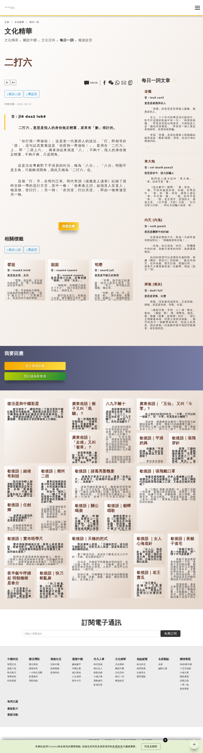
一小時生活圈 (35, 672)
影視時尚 (54, 672)
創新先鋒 (98, 672)
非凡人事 (99, 659)
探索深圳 (33, 668)
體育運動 (141, 676)
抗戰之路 (184, 681)
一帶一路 (184, 685)
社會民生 (141, 672)
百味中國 (54, 664)
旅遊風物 (54, 668)
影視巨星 (98, 685)
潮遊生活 (55, 659)
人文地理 (76, 676)
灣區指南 (33, 681)
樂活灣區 (34, 659)
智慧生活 (11, 664)
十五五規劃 (185, 668)
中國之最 (76, 668)
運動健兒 (98, 681)
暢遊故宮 (85, 40)
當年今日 (76, 681)
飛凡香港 (33, 664)
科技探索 (11, 681)
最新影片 (12, 708)
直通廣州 (33, 676)
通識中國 (77, 659)
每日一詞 (34, 22)
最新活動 (12, 714)
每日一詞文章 (156, 80)
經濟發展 (141, 668)
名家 (160, 664)
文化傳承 (11, 40)
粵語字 (32, 94)
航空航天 (11, 672)
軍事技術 (11, 676)
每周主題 (12, 701)
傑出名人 (98, 668)
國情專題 (185, 659)
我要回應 (68, 226)
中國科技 (12, 659)
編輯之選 (162, 668)
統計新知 (76, 672)
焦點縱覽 (142, 659)
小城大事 (98, 676)
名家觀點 (163, 659)
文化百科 (48, 40)
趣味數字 (76, 664)
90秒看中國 (186, 664)
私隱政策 (118, 746)
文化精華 (19, 22)
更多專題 (184, 689)
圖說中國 (30, 40)
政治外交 (141, 664)
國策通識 (184, 676)
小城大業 (184, 672)
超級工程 (11, 668)
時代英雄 (98, 664)
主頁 (6, 22)
